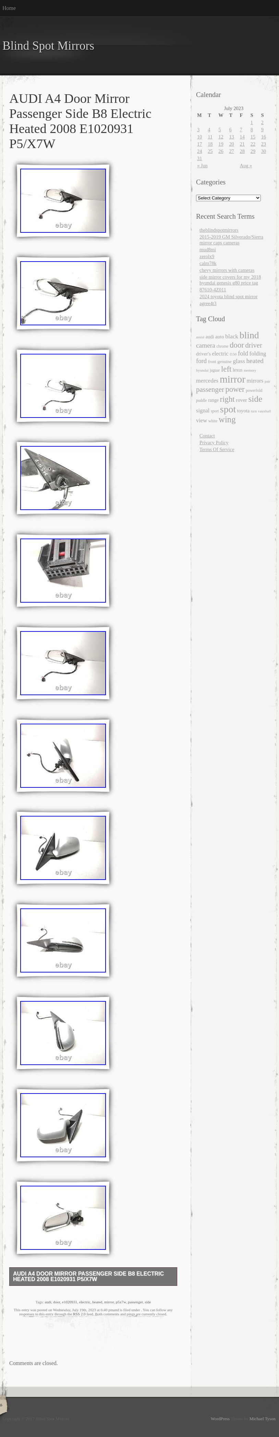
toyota (243, 410)
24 (199, 151)
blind (249, 335)
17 (199, 144)
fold (243, 353)
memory (250, 370)
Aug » (246, 165)
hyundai (202, 370)
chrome (222, 346)
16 (263, 137)
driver (253, 345)
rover (241, 400)
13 (231, 137)
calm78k (208, 263)
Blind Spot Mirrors (48, 45)
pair (267, 381)
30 (263, 151)
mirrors (255, 380)
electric (84, 1302)
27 (231, 151)
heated (97, 1302)
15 (253, 137)
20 (231, 144)
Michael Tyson (263, 1418)
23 (263, 144)
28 (242, 151)
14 (242, 137)
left (226, 369)
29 (253, 151)
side (148, 1302)
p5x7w (121, 1302)
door (56, 1302)
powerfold (254, 390)
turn (254, 411)
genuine (224, 361)
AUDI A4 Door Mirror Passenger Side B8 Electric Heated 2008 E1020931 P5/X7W (88, 1276)
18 (210, 144)
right (227, 399)
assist (200, 337)
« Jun (202, 165)
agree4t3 (208, 303)
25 (210, 151)
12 (220, 137)
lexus (238, 370)
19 (220, 144)
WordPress (220, 1418)
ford (201, 360)
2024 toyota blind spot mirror (228, 296)
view (201, 420)
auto (219, 336)
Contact (207, 435)
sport (215, 411)
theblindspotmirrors (219, 230)
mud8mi (207, 249)
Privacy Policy (213, 442)
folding (258, 353)
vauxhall (264, 411)
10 (199, 137)
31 (199, 158)
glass (239, 361)
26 (220, 151)
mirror (109, 1302)
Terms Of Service (216, 449)
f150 (233, 354)
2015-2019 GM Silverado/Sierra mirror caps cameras (231, 239)
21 (242, 144)
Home (9, 8)
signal (202, 410)
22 (253, 144)
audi (48, 1302)
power (235, 389)
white (213, 421)
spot (228, 409)
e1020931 (69, 1302)
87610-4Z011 (212, 289)
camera (205, 345)
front (212, 361)
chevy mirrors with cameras (226, 270)
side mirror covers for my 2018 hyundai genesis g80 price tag (230, 280)
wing (227, 419)
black (231, 336)
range (213, 400)
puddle (201, 400)
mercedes (207, 380)
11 (210, 137)
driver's (203, 354)
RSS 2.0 (79, 1314)
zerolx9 (206, 256)
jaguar (215, 370)
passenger (135, 1302)
